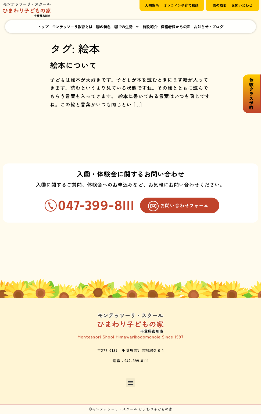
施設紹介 (150, 26)
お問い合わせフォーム (184, 208)
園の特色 (103, 26)
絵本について (73, 65)
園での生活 (126, 26)
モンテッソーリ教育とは (72, 26)
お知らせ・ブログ (208, 26)
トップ (42, 26)
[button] (130, 383)
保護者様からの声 (175, 26)
